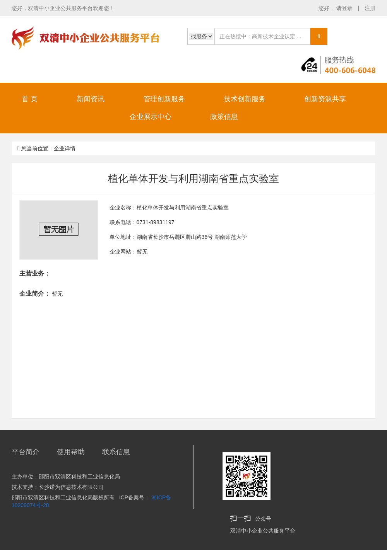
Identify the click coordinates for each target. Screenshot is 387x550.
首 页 (30, 99)
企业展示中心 (150, 117)
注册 (370, 8)
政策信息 (224, 117)
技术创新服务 (244, 99)
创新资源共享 (325, 99)
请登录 (345, 8)
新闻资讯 (90, 99)
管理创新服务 (164, 99)
